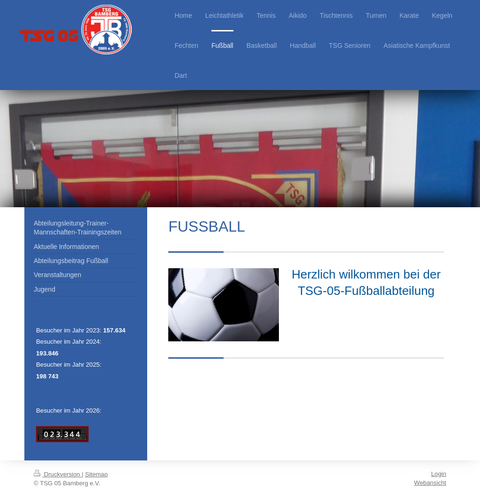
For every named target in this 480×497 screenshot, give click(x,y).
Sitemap (96, 474)
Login (438, 473)
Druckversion (58, 474)
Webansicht (430, 482)
